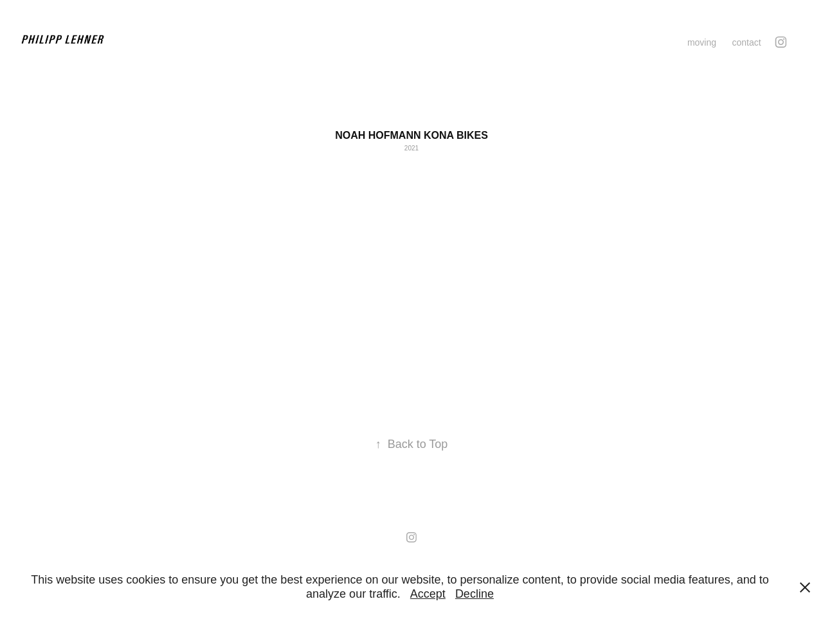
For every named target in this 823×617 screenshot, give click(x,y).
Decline (474, 593)
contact (746, 42)
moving (701, 42)
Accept (428, 593)
